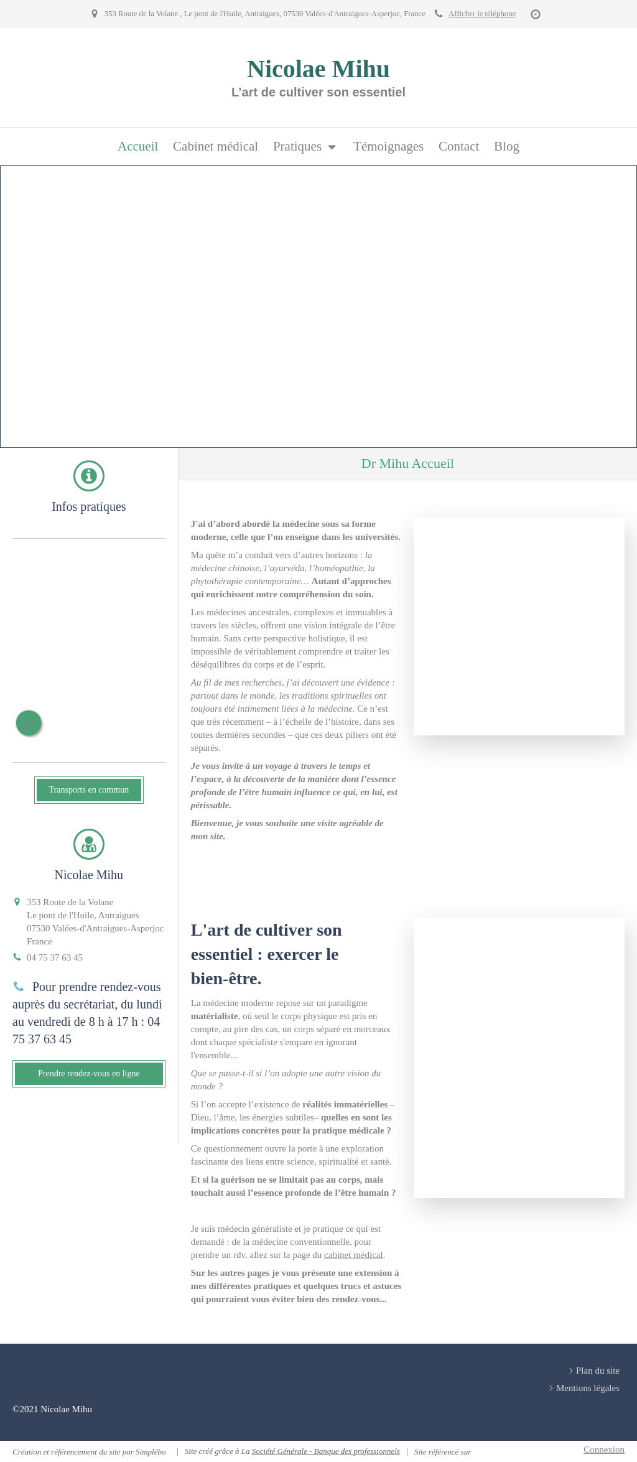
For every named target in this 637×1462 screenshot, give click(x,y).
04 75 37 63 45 (55, 957)
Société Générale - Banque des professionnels (326, 1451)
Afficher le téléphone (482, 13)
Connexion (604, 1450)
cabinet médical (353, 1255)
